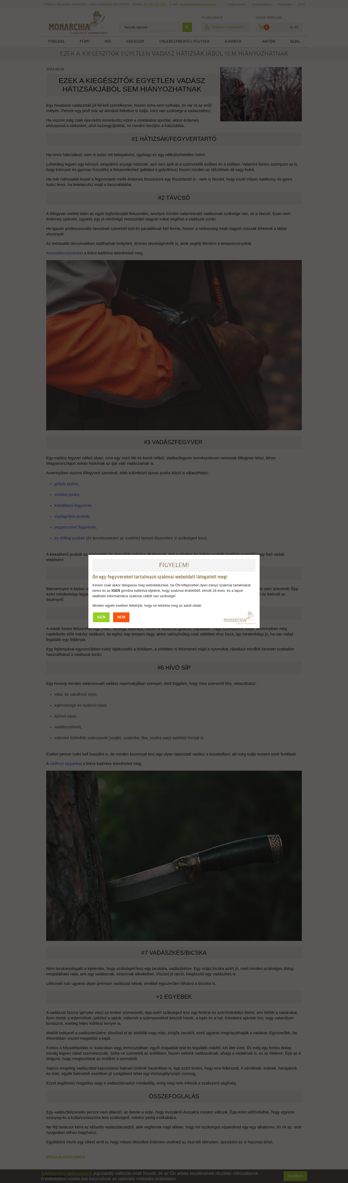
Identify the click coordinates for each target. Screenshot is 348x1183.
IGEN (101, 617)
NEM (121, 617)
